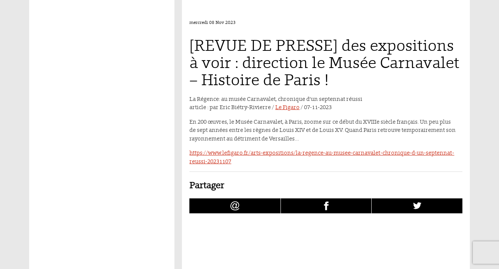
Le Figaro (287, 107)
